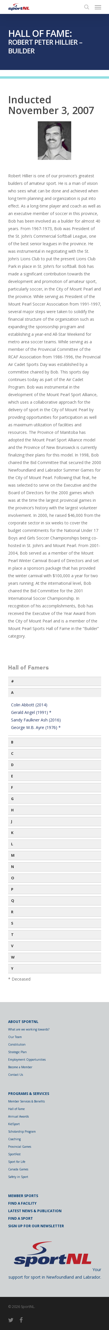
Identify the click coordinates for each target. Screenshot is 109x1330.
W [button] (13, 957)
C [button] (12, 753)
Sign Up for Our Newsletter (36, 1225)
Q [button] (12, 900)
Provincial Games (19, 1147)
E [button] (12, 776)
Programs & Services (28, 1093)
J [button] (11, 821)
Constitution (17, 1044)
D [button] (12, 764)
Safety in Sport (18, 1177)
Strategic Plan (17, 1052)
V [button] (12, 945)
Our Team (15, 1037)
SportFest (14, 1154)
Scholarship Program (22, 1131)
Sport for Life (16, 1162)
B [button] (12, 742)
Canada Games (18, 1169)
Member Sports (23, 1195)
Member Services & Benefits (26, 1101)
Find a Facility (22, 1203)
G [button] (12, 798)
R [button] (12, 911)
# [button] (12, 681)
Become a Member (20, 1067)
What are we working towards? (28, 1029)
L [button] (12, 844)
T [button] (12, 934)
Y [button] (12, 968)
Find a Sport (20, 1218)
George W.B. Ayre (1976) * (36, 727)
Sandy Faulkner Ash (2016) (36, 720)
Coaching (14, 1139)
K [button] (12, 832)
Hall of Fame (16, 1109)
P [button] (12, 889)
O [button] (12, 878)
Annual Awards (18, 1116)
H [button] (12, 810)
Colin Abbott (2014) (29, 705)
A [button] (12, 692)
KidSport (14, 1124)
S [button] (12, 923)
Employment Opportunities (27, 1059)
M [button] (13, 855)
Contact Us (15, 1075)
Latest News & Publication (35, 1210)
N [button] (12, 866)
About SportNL (23, 1021)
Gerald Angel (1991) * (31, 712)
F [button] (12, 787)
